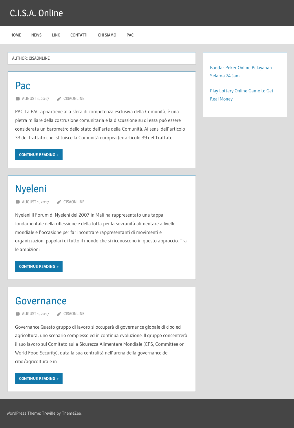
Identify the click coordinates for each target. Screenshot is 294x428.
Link (56, 35)
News (36, 35)
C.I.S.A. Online (36, 13)
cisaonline (73, 98)
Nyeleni (31, 188)
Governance (41, 300)
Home (15, 35)
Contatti (78, 35)
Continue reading (37, 154)
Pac (130, 35)
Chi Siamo (107, 35)
